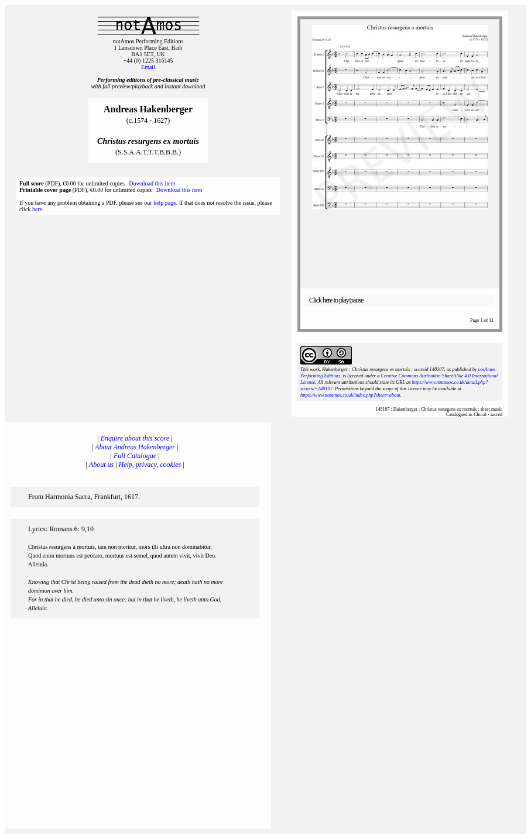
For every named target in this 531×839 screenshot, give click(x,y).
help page (164, 203)
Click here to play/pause (336, 300)
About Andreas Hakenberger (135, 447)
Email (148, 67)
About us (101, 464)
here (37, 209)
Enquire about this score (135, 438)
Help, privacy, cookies (150, 464)
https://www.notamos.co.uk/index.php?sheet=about (350, 395)
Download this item (152, 183)
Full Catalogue (135, 456)
